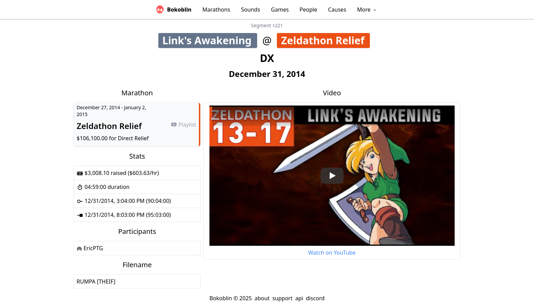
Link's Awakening (209, 40)
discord (315, 298)
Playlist (184, 124)
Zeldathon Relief (325, 40)
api (299, 298)
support (282, 298)
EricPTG (90, 248)
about (261, 298)
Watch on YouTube (332, 252)
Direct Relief (133, 138)
